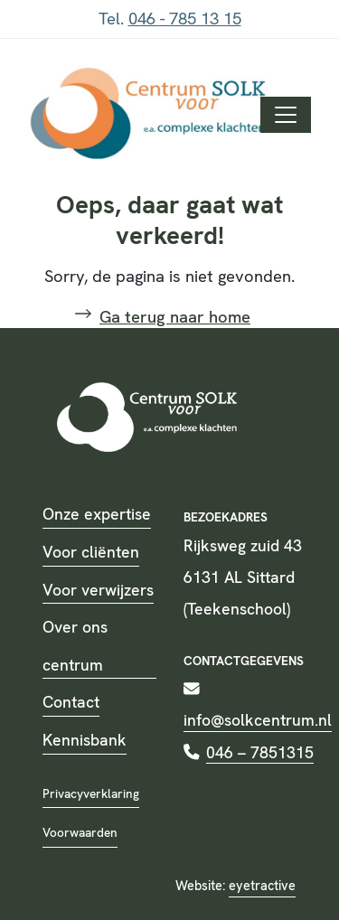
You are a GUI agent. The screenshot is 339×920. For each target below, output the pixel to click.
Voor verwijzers (98, 589)
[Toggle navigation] (285, 115)
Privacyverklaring (90, 793)
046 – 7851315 (260, 752)
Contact (70, 701)
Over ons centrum (75, 645)
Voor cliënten (90, 551)
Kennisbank (84, 739)
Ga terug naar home (174, 317)
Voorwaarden (80, 832)
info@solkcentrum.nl (258, 719)
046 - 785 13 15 (184, 19)
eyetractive (262, 886)
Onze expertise (96, 513)
